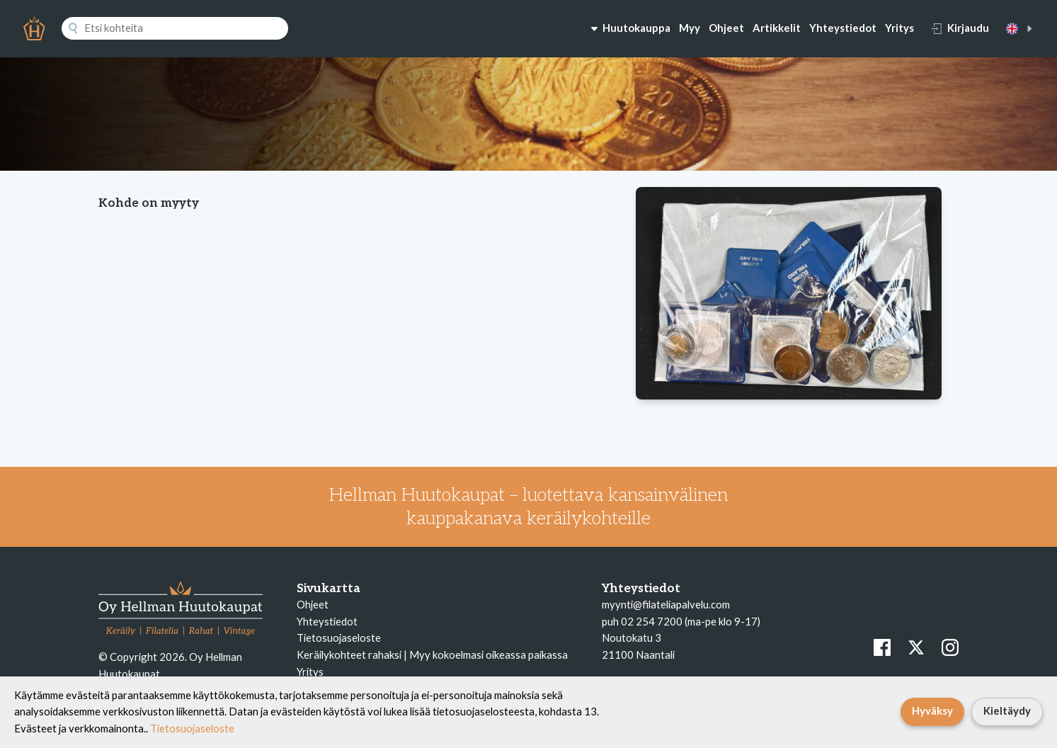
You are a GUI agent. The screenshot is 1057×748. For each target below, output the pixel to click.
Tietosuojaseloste (339, 637)
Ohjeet (726, 27)
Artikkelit (777, 27)
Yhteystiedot (842, 27)
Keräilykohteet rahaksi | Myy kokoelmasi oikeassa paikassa (432, 654)
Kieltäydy (1007, 710)
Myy (689, 27)
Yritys (899, 27)
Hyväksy (932, 710)
